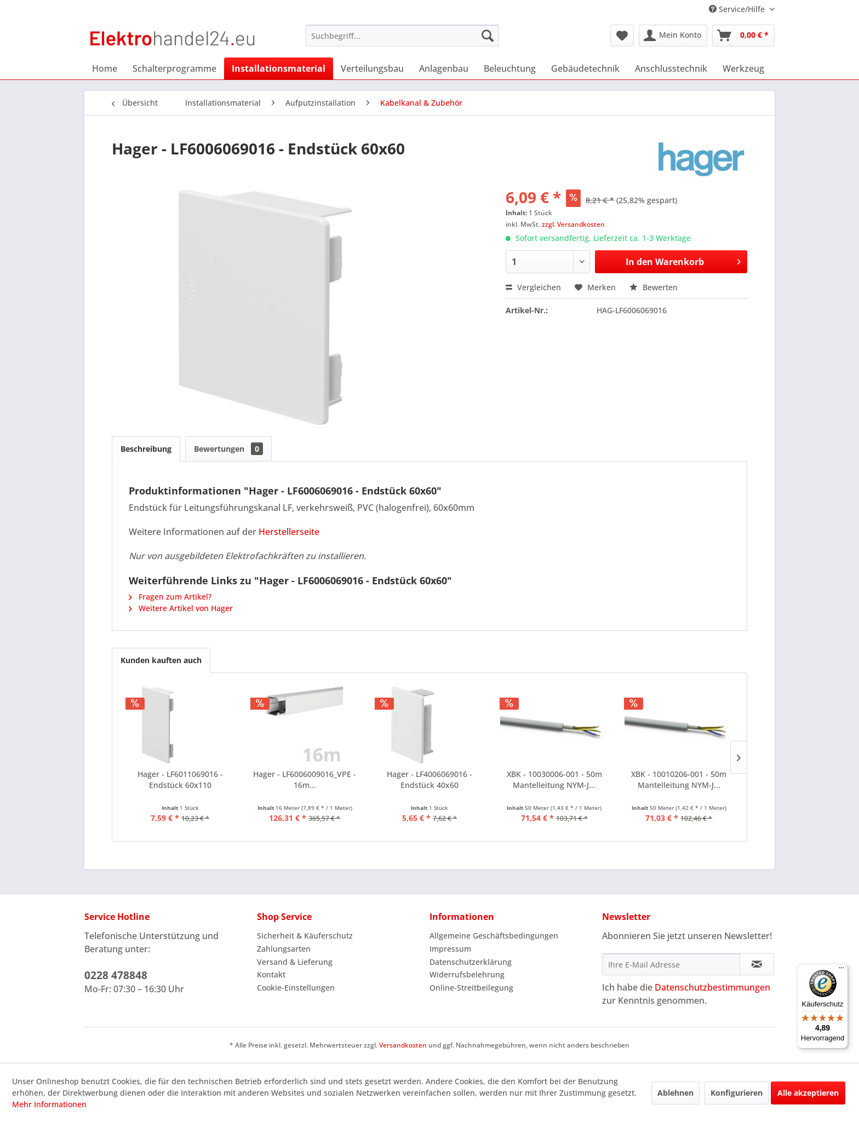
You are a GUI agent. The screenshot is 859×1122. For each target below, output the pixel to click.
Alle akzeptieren (808, 1093)
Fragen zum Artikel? (170, 596)
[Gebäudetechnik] (585, 68)
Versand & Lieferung (295, 962)
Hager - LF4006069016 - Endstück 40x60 (429, 779)
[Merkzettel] (622, 36)
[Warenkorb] (743, 36)
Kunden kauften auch (161, 660)
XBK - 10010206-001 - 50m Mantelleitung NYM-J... (678, 779)
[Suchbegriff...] (402, 36)
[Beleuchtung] (509, 68)
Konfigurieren (737, 1093)
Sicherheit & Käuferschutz (305, 935)
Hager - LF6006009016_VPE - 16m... (304, 779)
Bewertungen (228, 448)
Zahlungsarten (284, 948)
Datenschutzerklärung (471, 962)
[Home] (104, 68)
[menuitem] (402, 36)
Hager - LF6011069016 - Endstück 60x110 (180, 779)
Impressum (450, 948)
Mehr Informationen (49, 1104)
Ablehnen (675, 1093)
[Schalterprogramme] (174, 68)
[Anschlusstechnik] (671, 68)
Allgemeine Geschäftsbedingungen (494, 935)
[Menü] (841, 970)
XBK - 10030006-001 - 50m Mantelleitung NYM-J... (554, 779)
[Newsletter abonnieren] (757, 964)
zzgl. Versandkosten (573, 224)
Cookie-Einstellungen (296, 987)
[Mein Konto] (673, 36)
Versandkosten (403, 1045)
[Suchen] (487, 36)
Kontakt (271, 974)
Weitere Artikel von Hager (181, 608)
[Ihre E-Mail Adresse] (671, 964)
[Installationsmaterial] (278, 68)
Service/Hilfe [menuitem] (738, 9)
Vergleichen (533, 287)
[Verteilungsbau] (372, 68)
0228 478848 (115, 975)
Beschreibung (146, 449)
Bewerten (653, 287)
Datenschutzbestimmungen (712, 987)
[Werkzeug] (743, 68)
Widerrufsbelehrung (467, 974)
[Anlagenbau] (443, 68)
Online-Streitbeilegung (471, 987)
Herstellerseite (289, 532)
